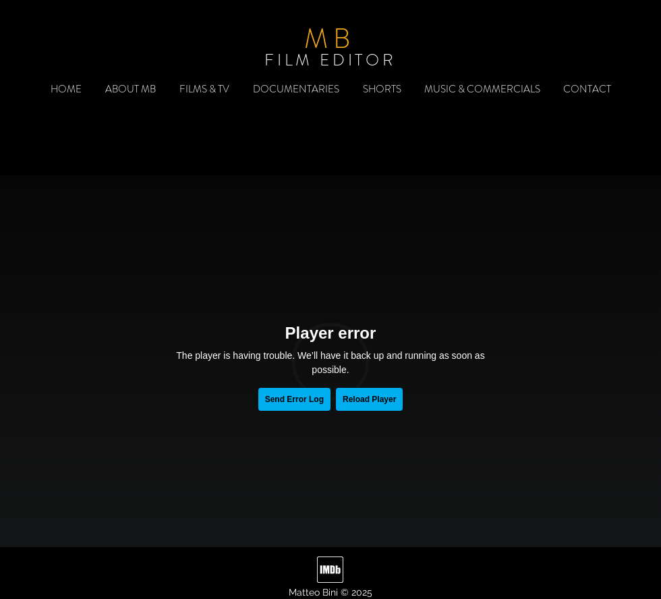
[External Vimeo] (330, 361)
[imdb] (330, 570)
